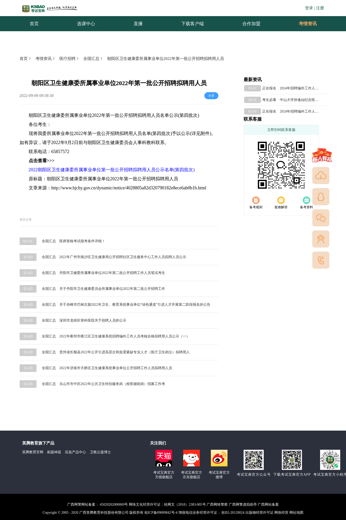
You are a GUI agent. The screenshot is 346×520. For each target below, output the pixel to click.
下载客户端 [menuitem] (192, 23)
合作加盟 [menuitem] (251, 23)
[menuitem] (307, 23)
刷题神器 (54, 452)
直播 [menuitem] (138, 23)
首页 (26, 58)
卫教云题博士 (100, 452)
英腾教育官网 (32, 452)
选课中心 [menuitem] (86, 23)
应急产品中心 (75, 452)
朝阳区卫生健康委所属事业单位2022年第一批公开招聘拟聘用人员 (165, 58)
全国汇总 (93, 58)
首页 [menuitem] (34, 23)
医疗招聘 (69, 58)
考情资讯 (304, 23)
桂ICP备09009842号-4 (160, 512)
